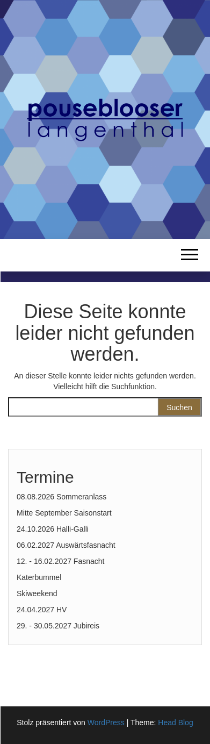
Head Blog (175, 722)
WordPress (106, 722)
